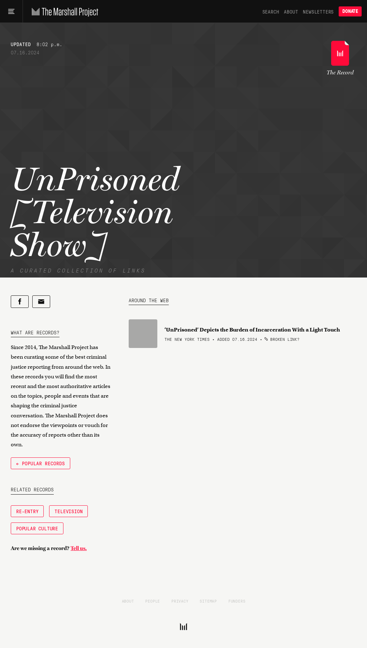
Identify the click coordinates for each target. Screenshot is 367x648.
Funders (237, 601)
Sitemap (208, 601)
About (291, 11)
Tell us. (79, 548)
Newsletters (318, 11)
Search (270, 11)
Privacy (180, 601)
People (152, 601)
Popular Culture (37, 528)
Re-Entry (27, 511)
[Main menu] (11, 11)
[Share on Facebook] (20, 301)
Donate (350, 11)
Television (68, 511)
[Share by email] (41, 301)
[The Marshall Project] (63, 11)
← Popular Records (40, 463)
